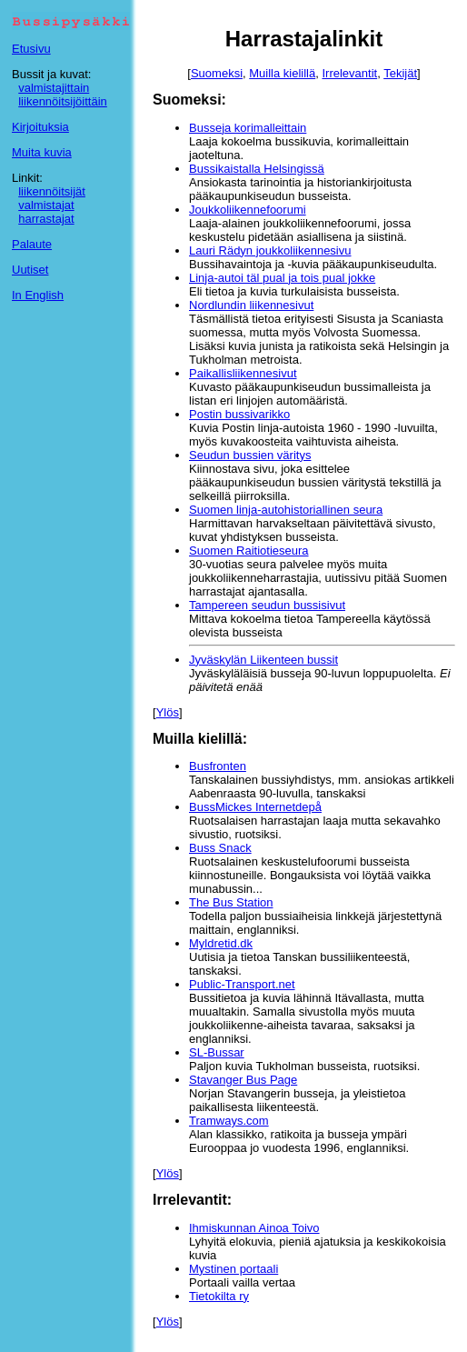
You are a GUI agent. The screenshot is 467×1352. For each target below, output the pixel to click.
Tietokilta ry (219, 1296)
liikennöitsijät (51, 191)
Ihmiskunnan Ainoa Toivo (254, 1228)
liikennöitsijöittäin (62, 101)
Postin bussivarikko (239, 414)
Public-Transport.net (242, 984)
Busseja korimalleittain (247, 128)
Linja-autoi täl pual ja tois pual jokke (282, 278)
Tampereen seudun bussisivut (267, 605)
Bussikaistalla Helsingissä (256, 168)
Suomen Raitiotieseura (249, 550)
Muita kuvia (42, 152)
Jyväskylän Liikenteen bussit (263, 659)
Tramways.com (229, 1120)
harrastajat (46, 218)
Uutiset (30, 269)
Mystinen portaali (233, 1269)
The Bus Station (231, 902)
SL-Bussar (216, 1052)
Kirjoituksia (40, 127)
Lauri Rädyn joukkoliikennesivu (270, 250)
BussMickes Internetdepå (255, 807)
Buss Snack (220, 848)
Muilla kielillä (282, 73)
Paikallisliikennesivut (243, 373)
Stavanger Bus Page (243, 1080)
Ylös (167, 712)
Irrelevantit (349, 73)
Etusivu (31, 48)
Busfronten (217, 766)
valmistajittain (53, 88)
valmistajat (46, 205)
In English (38, 295)
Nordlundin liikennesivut (251, 305)
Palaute (32, 244)
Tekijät (400, 73)
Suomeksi (217, 73)
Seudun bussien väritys (250, 455)
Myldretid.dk (221, 943)
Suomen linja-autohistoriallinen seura (286, 509)
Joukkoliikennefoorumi (247, 209)
